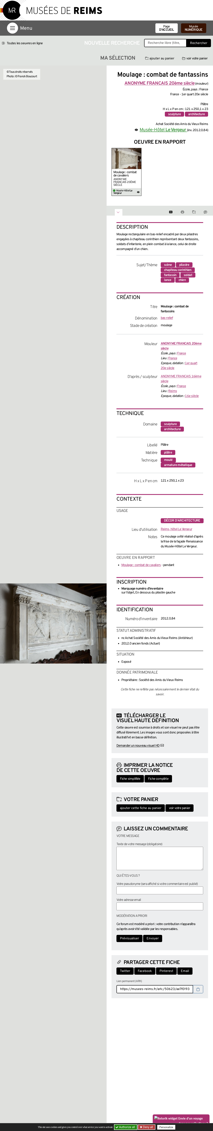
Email (185, 971)
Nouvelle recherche (112, 43)
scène (168, 265)
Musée (194, 28)
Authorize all (125, 1127)
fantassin (170, 275)
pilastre (184, 265)
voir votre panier (194, 59)
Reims (172, 391)
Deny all (147, 1127)
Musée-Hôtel (163, 130)
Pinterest (166, 971)
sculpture (174, 114)
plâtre (168, 453)
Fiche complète (158, 779)
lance (167, 280)
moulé (168, 460)
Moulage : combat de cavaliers (125, 174)
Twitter (125, 971)
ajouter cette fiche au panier (140, 808)
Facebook (145, 971)
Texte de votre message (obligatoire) (139, 844)
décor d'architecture (182, 521)
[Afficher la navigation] (12, 28)
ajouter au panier (159, 59)
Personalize (166, 1127)
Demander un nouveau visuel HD (138, 746)
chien (182, 280)
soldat (188, 275)
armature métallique (178, 465)
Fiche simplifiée (130, 779)
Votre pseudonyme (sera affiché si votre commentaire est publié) (157, 884)
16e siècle (192, 396)
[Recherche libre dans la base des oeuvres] (165, 43)
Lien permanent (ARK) (129, 981)
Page (166, 28)
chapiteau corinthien (177, 270)
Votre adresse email (128, 900)
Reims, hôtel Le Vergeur (176, 529)
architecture (196, 114)
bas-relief (167, 318)
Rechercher (198, 43)
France (181, 353)
